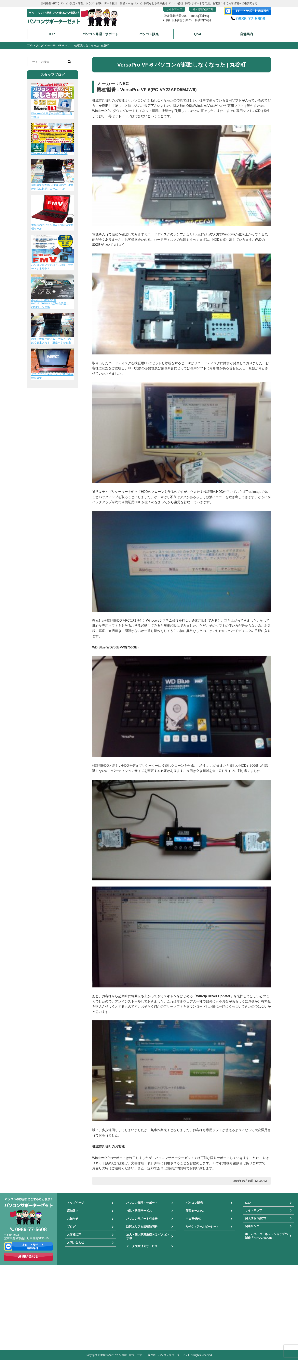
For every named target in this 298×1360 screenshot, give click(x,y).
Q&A (248, 1202)
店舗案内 (72, 1210)
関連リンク (252, 1226)
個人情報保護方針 (202, 9)
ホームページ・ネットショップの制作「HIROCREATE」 (266, 1235)
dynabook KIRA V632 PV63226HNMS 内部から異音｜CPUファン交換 (50, 304)
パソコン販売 (194, 1202)
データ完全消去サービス (142, 1246)
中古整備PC (193, 1218)
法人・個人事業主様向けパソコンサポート (147, 1236)
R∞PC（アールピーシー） (202, 1226)
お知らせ (72, 1218)
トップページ (75, 1202)
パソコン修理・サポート (142, 1202)
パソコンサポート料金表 (142, 1218)
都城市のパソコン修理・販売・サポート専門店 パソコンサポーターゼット (145, 1355)
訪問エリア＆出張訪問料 (142, 1226)
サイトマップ (174, 9)
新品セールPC (195, 1210)
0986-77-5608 (250, 18)
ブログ (71, 1226)
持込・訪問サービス (139, 1210)
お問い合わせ (75, 1242)
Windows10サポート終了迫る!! (49, 153)
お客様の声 (74, 1234)
